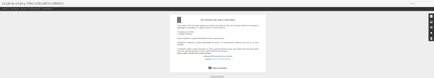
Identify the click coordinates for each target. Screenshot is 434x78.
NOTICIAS (15, 9)
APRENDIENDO (34, 9)
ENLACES (23, 9)
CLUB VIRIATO (47, 9)
